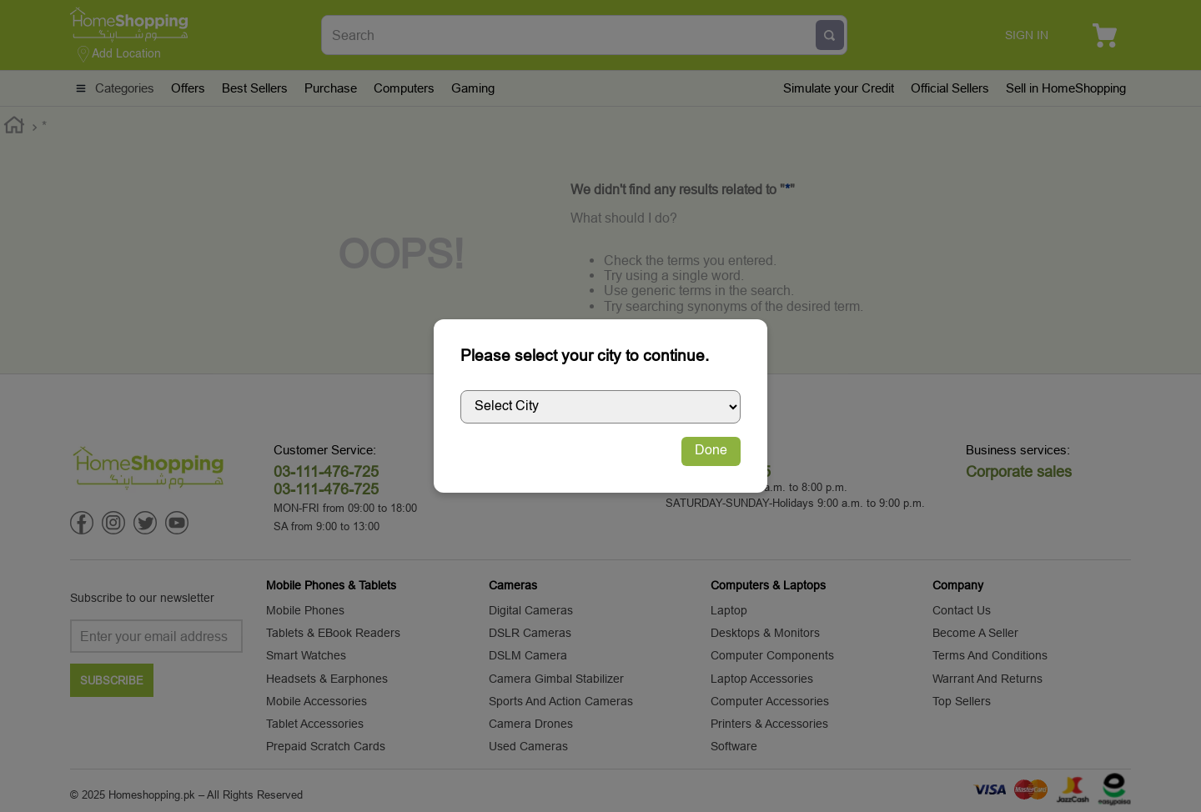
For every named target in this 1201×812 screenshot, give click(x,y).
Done (711, 451)
